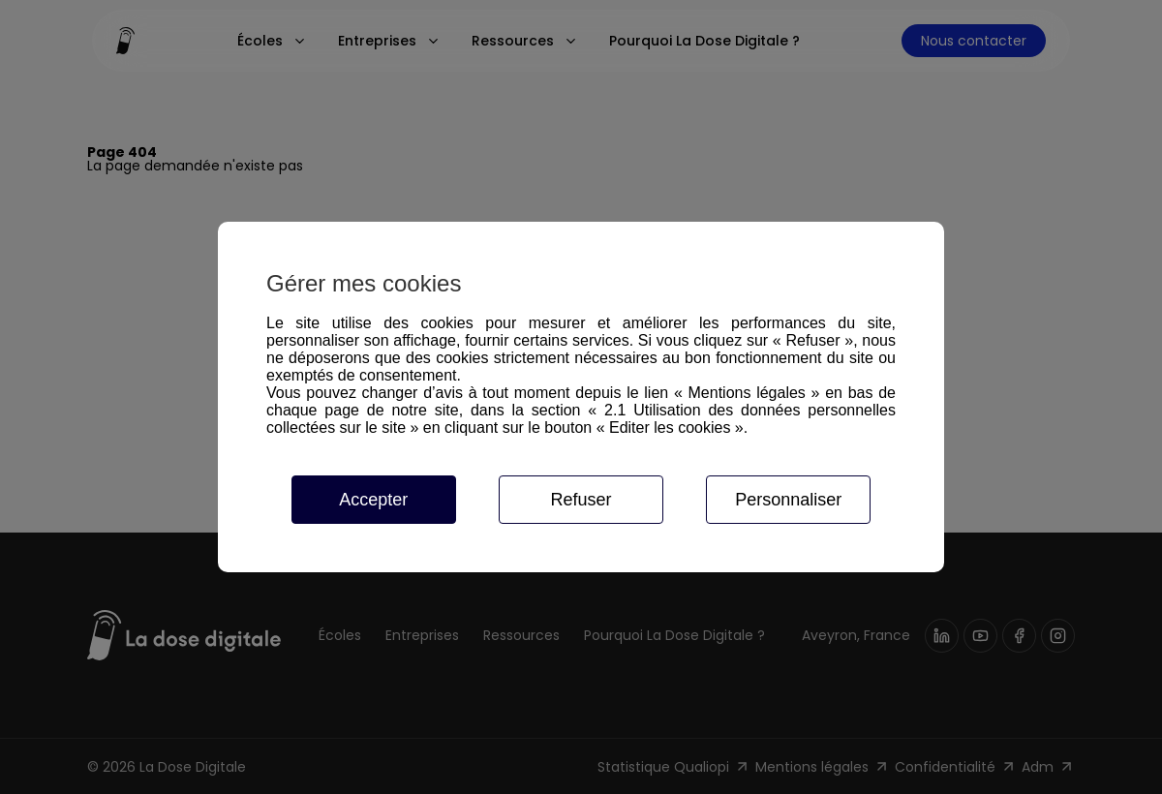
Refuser (580, 499)
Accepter (373, 499)
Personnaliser (788, 499)
